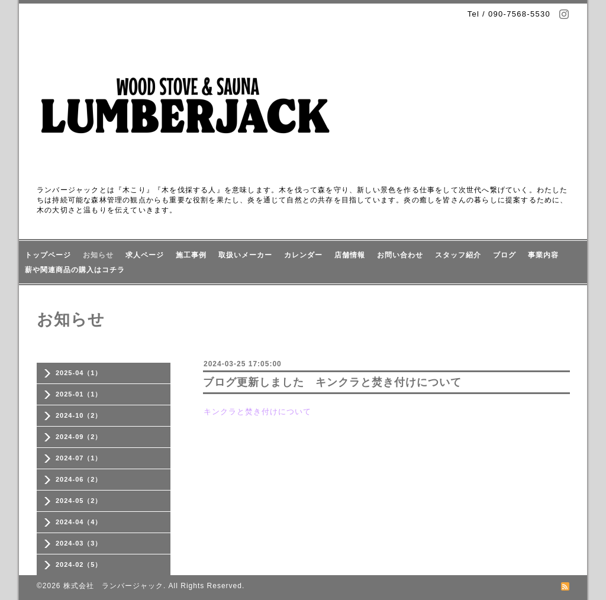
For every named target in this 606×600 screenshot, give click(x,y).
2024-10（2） (79, 415)
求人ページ (144, 255)
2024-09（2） (79, 436)
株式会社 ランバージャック (113, 586)
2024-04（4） (79, 521)
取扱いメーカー (245, 255)
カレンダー (303, 255)
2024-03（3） (79, 543)
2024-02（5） (79, 564)
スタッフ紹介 (458, 255)
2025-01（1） (79, 394)
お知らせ (98, 255)
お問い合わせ (400, 255)
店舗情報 (349, 255)
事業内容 (543, 255)
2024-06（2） (79, 479)
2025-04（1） (79, 372)
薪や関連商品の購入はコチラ (75, 270)
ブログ (504, 255)
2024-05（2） (79, 500)
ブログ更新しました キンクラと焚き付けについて (332, 382)
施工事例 (191, 255)
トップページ (48, 255)
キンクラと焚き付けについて (257, 411)
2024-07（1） (79, 458)
